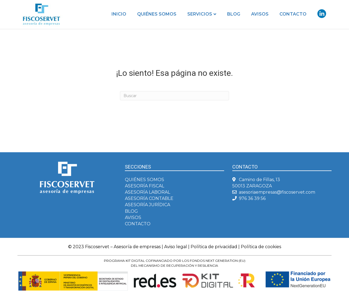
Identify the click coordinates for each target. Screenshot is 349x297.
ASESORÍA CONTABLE (149, 198)
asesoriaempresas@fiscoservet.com (277, 192)
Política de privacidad (214, 246)
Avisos (260, 14)
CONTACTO (138, 223)
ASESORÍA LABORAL (147, 192)
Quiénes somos (156, 14)
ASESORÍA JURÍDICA (147, 204)
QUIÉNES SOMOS (144, 179)
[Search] (174, 95)
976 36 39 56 (252, 198)
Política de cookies (261, 246)
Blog (233, 14)
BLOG (131, 211)
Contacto (292, 14)
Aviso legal (175, 246)
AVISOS (133, 217)
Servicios (199, 14)
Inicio (119, 14)
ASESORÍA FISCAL (144, 185)
